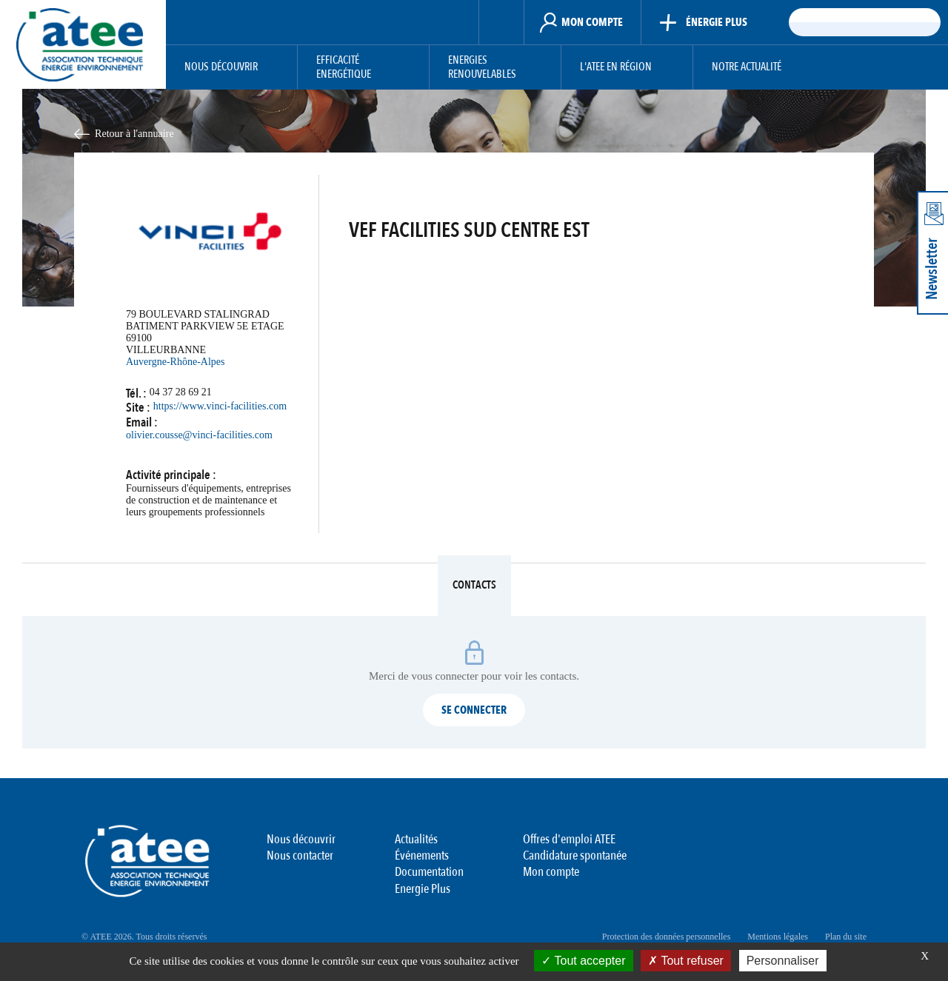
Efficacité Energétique (343, 67)
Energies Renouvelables (482, 67)
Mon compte (551, 872)
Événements (422, 855)
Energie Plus (422, 889)
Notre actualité (746, 67)
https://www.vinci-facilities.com (220, 406)
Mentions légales (777, 936)
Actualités (416, 839)
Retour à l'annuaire (134, 133)
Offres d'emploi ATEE (569, 839)
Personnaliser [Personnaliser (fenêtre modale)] (783, 960)
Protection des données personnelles (666, 936)
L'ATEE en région (616, 67)
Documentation (429, 872)
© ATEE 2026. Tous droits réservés (144, 936)
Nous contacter (300, 855)
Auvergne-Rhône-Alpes (175, 361)
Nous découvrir (221, 67)
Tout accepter (583, 960)
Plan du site (846, 936)
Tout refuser (686, 960)
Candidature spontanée (575, 855)
